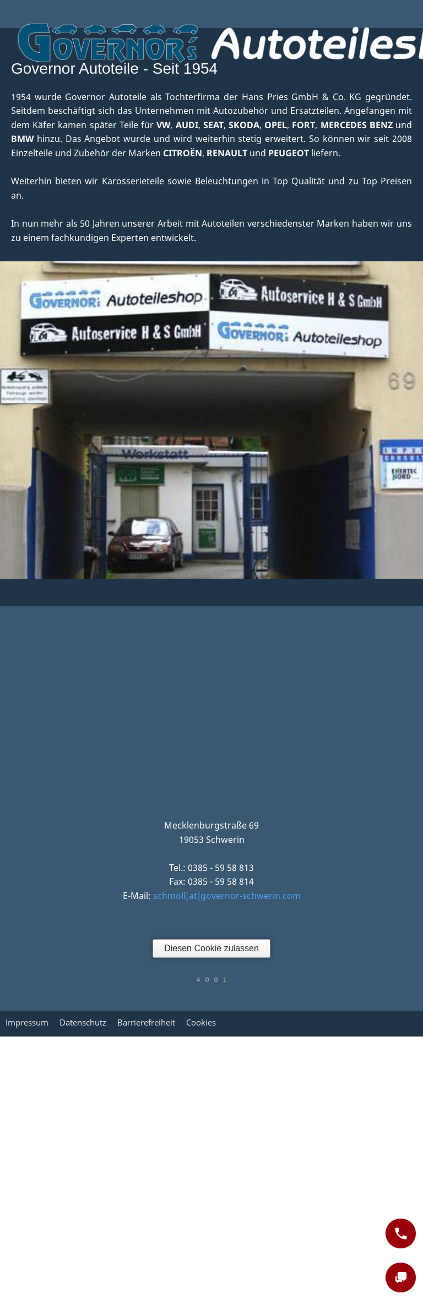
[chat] (401, 1277)
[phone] (401, 1233)
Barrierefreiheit (146, 1022)
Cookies (201, 1022)
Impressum (27, 1022)
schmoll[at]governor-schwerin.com (227, 896)
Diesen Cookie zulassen (211, 948)
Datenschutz (82, 1022)
